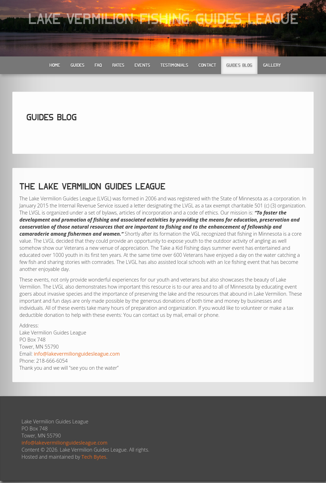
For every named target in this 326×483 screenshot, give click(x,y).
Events (142, 65)
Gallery (272, 65)
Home (54, 65)
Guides (78, 65)
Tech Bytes (94, 456)
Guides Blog (239, 65)
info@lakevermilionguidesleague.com (77, 353)
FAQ (98, 65)
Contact (207, 65)
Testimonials (174, 65)
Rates (118, 65)
